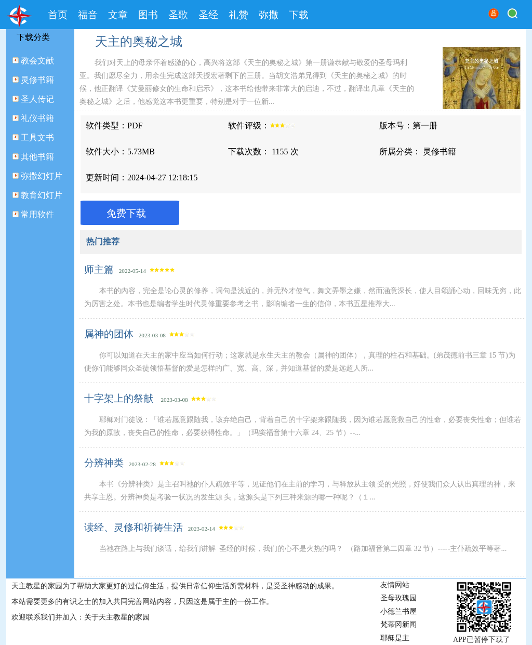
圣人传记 (37, 99)
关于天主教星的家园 (117, 617)
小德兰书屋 (398, 611)
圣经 (208, 14)
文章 (118, 14)
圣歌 (178, 14)
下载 (299, 14)
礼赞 (238, 14)
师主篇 (99, 269)
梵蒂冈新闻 (398, 624)
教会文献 (37, 60)
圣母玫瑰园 (398, 598)
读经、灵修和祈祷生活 (133, 527)
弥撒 (268, 14)
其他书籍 (37, 156)
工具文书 (37, 137)
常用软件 (37, 214)
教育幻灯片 (41, 195)
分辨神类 (104, 462)
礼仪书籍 (37, 118)
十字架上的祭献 (120, 398)
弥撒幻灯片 (41, 176)
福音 (88, 14)
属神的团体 (109, 333)
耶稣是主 (394, 638)
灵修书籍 (37, 79)
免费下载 (126, 213)
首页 (58, 14)
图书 (148, 14)
